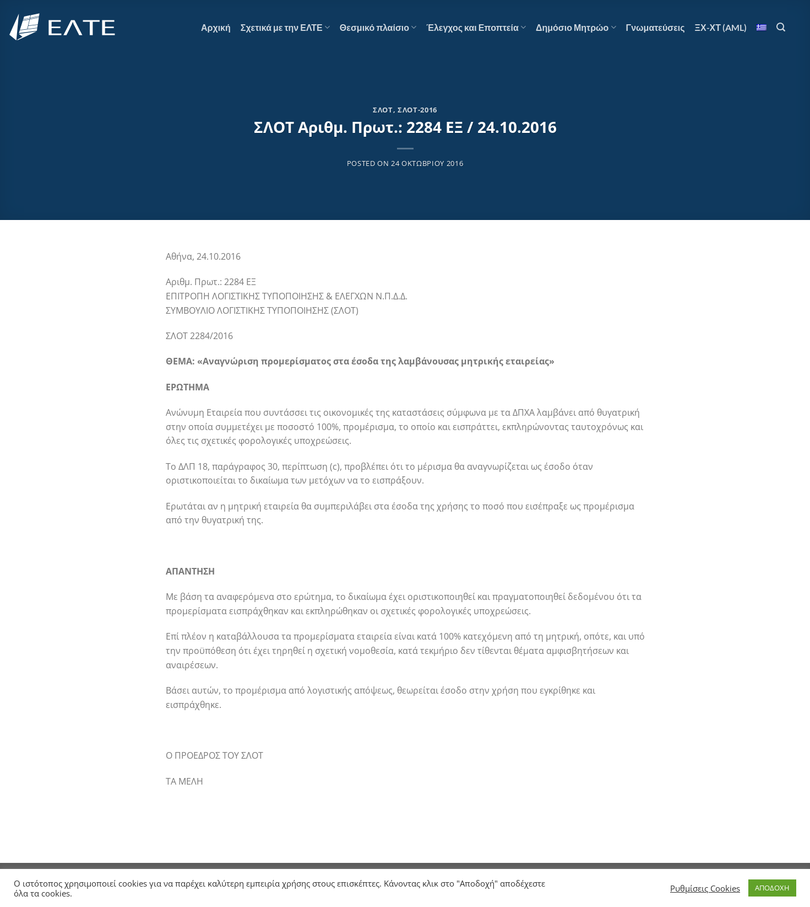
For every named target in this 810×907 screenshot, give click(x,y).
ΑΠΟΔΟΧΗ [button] (772, 888)
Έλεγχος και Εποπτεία (476, 27)
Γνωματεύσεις (655, 27)
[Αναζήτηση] (780, 27)
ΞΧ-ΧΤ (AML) (721, 27)
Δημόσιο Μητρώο (576, 27)
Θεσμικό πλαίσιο (378, 27)
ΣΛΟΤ (383, 110)
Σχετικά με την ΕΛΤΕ (285, 27)
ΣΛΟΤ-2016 (417, 110)
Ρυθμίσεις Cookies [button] (705, 888)
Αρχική (216, 27)
